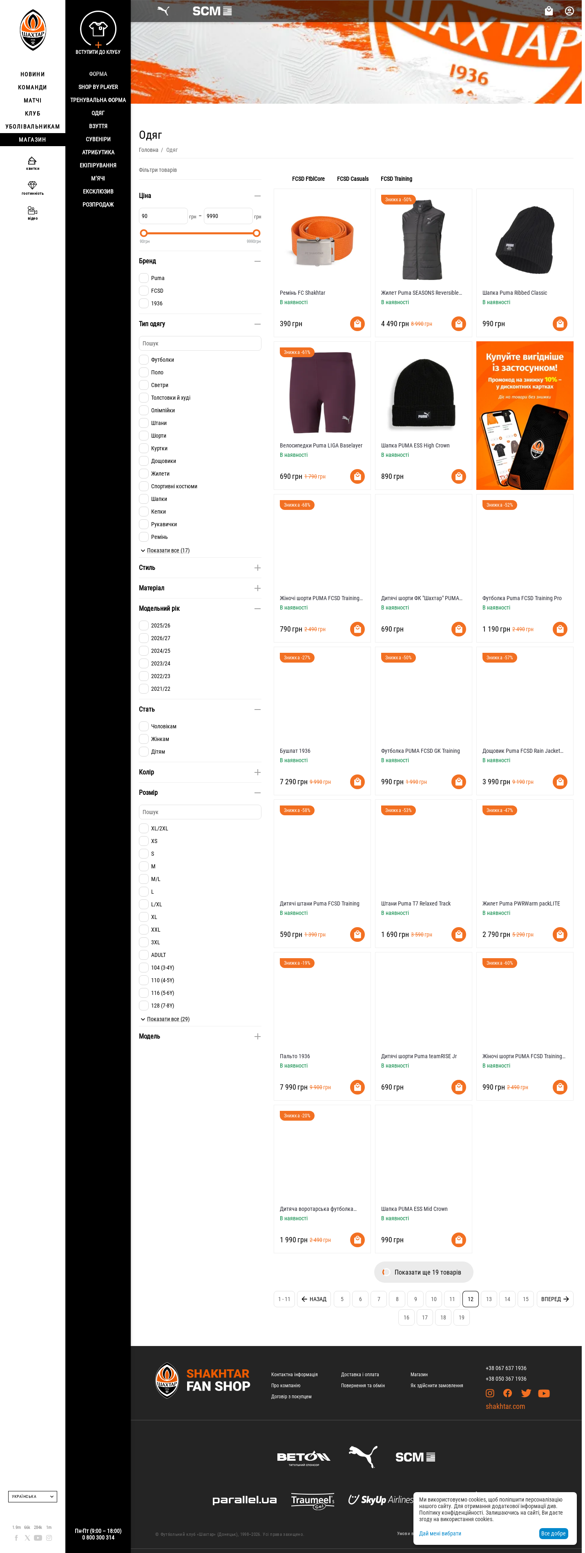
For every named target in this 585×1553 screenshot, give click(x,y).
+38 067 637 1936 (506, 1368)
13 (489, 1299)
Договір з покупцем (291, 1396)
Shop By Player (98, 87)
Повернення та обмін (363, 1385)
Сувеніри (98, 139)
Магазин (419, 1374)
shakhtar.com (505, 1406)
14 (507, 1299)
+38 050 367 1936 (506, 1378)
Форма (98, 74)
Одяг (98, 113)
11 (452, 1299)
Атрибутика (98, 152)
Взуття (98, 126)
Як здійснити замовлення (437, 1385)
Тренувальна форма (98, 100)
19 (461, 1317)
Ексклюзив (98, 191)
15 (526, 1299)
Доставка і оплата (360, 1374)
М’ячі (98, 178)
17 (425, 1317)
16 (406, 1317)
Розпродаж (98, 204)
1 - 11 (284, 1299)
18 (443, 1317)
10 (434, 1299)
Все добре (553, 1533)
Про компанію (285, 1385)
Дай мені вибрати (440, 1533)
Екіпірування (98, 165)
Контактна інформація (294, 1374)
